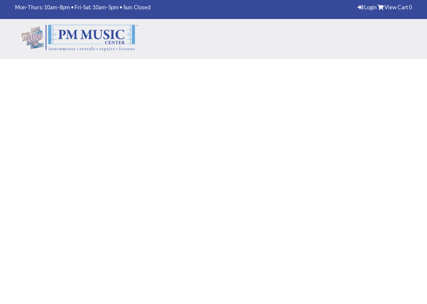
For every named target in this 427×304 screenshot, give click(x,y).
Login (368, 7)
